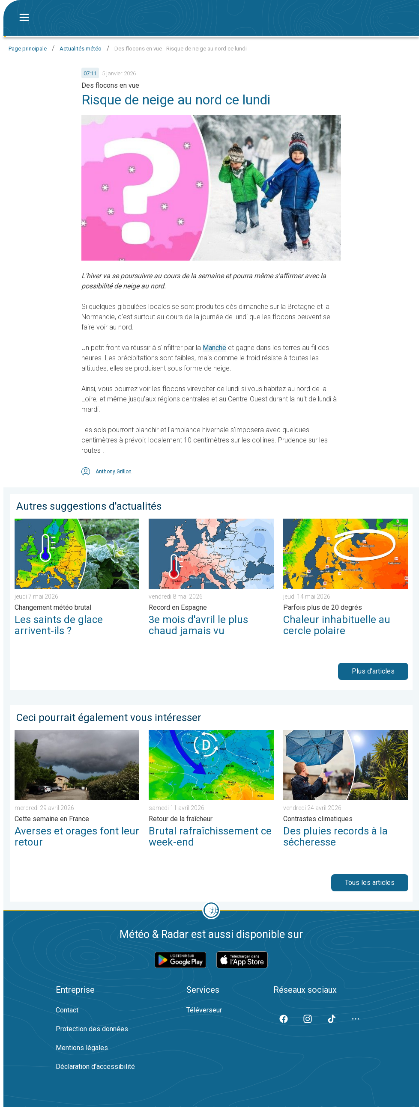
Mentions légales (82, 1048)
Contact (67, 1010)
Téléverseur (204, 1010)
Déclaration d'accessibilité (95, 1066)
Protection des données (92, 1029)
